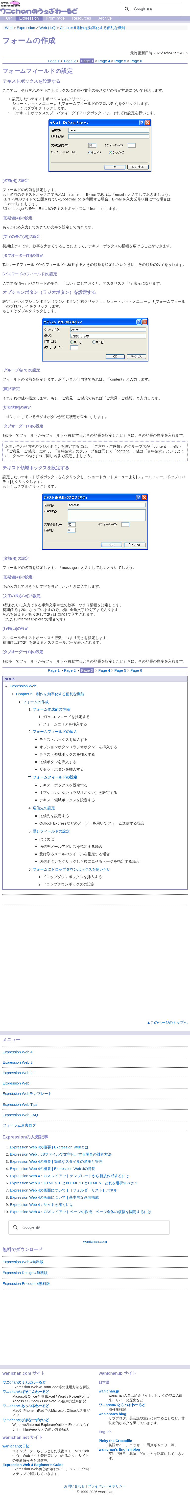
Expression (29, 18)
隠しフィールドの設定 (51, 831)
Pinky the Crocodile (115, 1441)
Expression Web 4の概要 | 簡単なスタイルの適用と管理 (56, 1161)
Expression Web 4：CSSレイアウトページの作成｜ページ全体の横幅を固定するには (80, 1212)
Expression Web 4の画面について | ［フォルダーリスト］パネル (63, 1190)
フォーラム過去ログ (19, 1125)
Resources (81, 18)
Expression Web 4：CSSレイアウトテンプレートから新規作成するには (69, 1176)
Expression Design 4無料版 (25, 1273)
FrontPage (55, 18)
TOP (8, 18)
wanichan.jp (109, 1391)
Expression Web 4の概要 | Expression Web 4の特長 (52, 1168)
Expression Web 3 (17, 1062)
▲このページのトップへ (167, 1022)
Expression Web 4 (17, 1052)
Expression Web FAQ (20, 1115)
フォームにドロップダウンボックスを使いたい (72, 869)
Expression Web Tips (19, 1104)
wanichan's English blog (119, 1449)
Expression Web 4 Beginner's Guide (32, 1465)
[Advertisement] (95, 961)
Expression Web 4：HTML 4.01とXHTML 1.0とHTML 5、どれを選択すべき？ (74, 1183)
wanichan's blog (112, 1414)
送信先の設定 (44, 808)
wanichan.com (95, 1241)
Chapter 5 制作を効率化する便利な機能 (50, 694)
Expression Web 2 (17, 1073)
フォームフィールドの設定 (55, 777)
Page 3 (87, 61)
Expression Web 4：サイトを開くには (41, 1204)
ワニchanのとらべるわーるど (122, 1405)
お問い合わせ (74, 1486)
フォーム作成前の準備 (51, 709)
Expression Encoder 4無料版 (26, 1283)
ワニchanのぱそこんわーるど (25, 1392)
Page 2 (70, 61)
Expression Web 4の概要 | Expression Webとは (49, 1147)
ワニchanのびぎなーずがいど (25, 1420)
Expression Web (22, 686)
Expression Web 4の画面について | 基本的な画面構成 (54, 1197)
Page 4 (104, 61)
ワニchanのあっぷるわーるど (25, 1406)
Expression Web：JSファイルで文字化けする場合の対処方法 (61, 1154)
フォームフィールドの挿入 (55, 731)
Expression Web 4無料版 (23, 1262)
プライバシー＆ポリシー (107, 1486)
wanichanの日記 (15, 1446)
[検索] (150, 9)
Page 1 (54, 61)
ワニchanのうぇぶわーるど (24, 1382)
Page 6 (136, 61)
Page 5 (120, 61)
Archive (105, 18)
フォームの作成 (36, 702)
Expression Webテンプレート (27, 1093)
